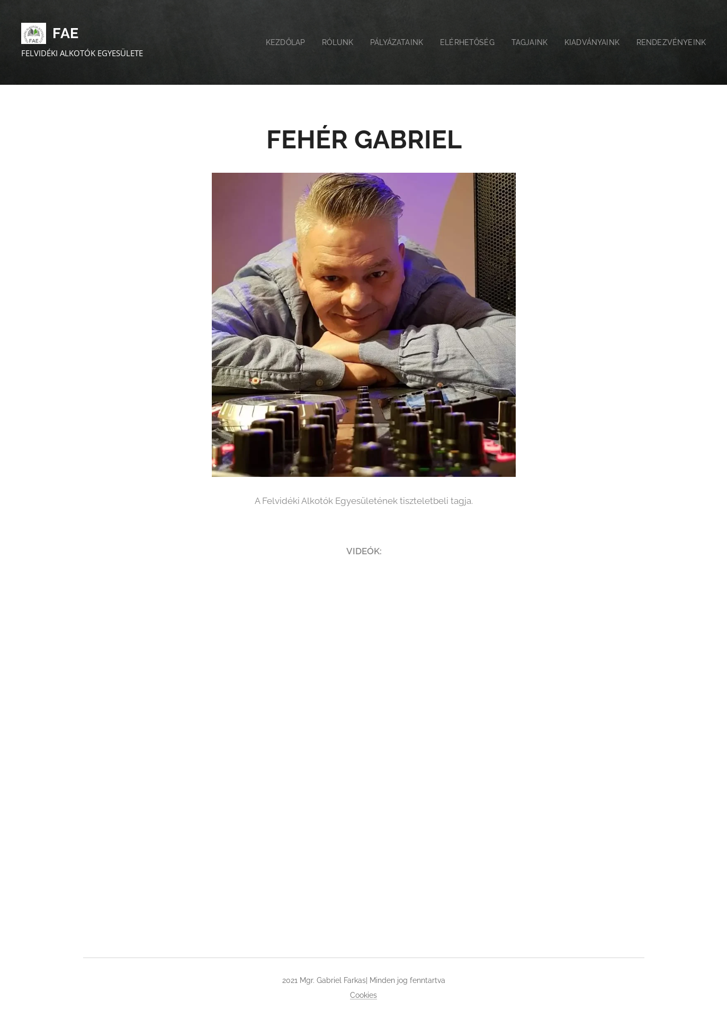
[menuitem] (269, 42)
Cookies (363, 995)
